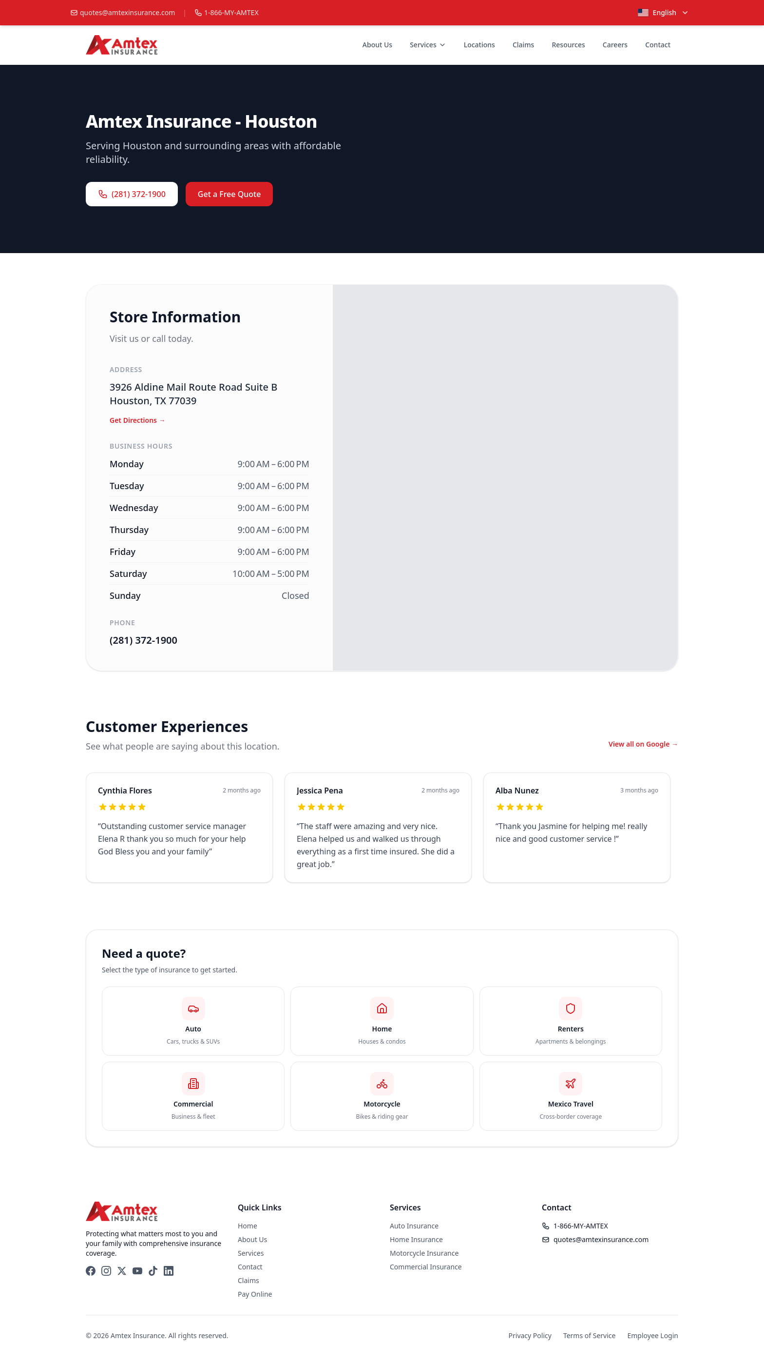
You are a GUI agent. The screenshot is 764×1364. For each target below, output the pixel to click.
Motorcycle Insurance (424, 1253)
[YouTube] (137, 1271)
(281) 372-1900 (132, 194)
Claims (524, 44)
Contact (657, 44)
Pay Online (255, 1294)
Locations (479, 44)
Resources (568, 44)
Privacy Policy (530, 1335)
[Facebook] (91, 1271)
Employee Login (652, 1335)
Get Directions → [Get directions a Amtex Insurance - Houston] (138, 420)
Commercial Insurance (426, 1266)
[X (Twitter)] (122, 1271)
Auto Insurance (414, 1225)
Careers (615, 44)
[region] (382, 833)
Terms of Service (589, 1335)
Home (247, 1225)
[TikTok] (153, 1271)
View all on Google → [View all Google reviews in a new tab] (643, 744)
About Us (377, 44)
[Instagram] (106, 1271)
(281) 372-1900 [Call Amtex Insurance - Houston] (143, 640)
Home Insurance (416, 1239)
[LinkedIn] (168, 1271)
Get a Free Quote (229, 194)
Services (428, 44)
